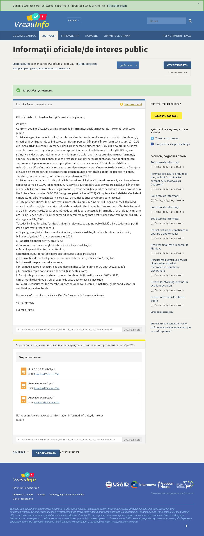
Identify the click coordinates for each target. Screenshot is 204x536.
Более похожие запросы (162, 311)
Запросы (48, 35)
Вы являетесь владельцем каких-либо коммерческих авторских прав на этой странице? (171, 327)
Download (39, 374)
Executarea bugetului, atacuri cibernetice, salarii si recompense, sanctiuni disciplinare (169, 265)
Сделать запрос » (166, 116)
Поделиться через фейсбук (172, 144)
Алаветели (33, 487)
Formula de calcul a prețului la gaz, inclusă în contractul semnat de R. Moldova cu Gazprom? (169, 179)
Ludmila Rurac (21, 63)
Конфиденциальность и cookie (67, 494)
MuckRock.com (117, 5)
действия (126, 65)
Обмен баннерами (23, 498)
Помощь (91, 35)
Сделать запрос (24, 35)
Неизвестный (133, 104)
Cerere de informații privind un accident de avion (169, 283)
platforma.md (187, 493)
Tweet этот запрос (167, 138)
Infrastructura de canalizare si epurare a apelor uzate (169, 231)
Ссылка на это (132, 329)
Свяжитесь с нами (117, 35)
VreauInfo (37, 21)
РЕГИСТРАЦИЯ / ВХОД (177, 35)
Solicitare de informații (165, 162)
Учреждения (70, 35)
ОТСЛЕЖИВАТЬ (177, 65)
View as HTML (52, 374)
